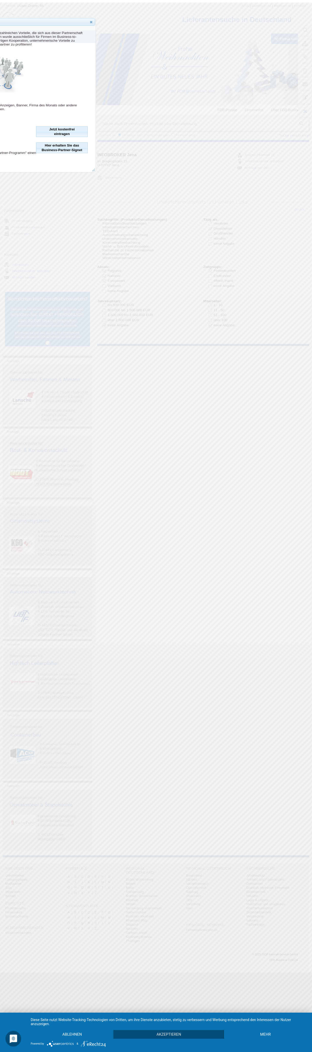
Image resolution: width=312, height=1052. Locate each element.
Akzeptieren (171, 1025)
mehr (73, 1034)
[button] (91, 22)
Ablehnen (73, 1025)
